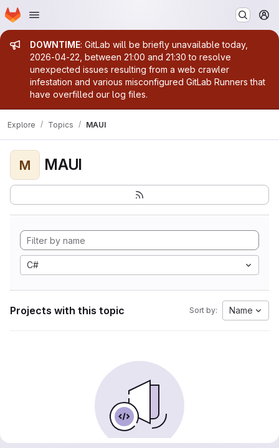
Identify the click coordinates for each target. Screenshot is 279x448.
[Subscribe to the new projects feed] (139, 195)
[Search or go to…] (242, 14)
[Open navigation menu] (34, 15)
